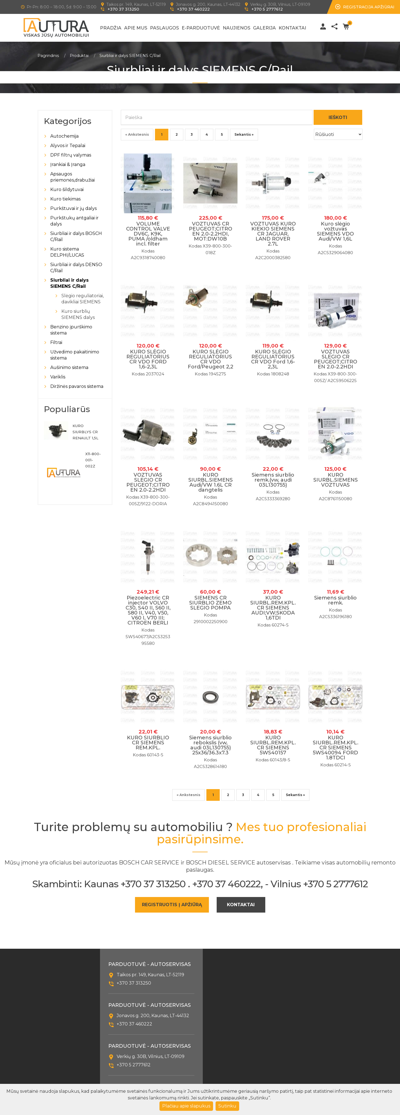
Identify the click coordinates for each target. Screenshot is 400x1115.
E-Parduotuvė (201, 28)
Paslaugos (164, 28)
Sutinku (227, 1106)
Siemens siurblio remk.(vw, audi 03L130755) (273, 480)
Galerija (264, 28)
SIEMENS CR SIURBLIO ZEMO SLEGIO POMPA (210, 603)
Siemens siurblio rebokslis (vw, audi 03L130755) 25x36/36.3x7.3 (210, 745)
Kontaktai (292, 28)
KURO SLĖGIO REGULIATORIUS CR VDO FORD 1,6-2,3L (147, 359)
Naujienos (236, 28)
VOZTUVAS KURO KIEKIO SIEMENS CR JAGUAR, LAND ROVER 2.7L (273, 234)
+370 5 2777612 (267, 9)
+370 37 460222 (193, 9)
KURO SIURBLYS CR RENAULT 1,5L (85, 431)
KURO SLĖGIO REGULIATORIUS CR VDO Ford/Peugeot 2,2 (210, 359)
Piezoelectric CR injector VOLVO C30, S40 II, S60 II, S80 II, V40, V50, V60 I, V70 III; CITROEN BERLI (148, 610)
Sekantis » (244, 134)
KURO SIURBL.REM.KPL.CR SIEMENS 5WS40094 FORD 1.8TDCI (335, 748)
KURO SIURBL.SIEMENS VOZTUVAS (335, 480)
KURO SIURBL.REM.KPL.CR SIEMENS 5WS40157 (273, 745)
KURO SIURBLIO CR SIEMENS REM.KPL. (148, 743)
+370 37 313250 (123, 9)
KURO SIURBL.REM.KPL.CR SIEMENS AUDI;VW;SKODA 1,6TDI (273, 608)
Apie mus (135, 28)
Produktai (79, 55)
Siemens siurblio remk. (335, 600)
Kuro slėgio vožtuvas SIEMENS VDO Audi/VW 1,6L (335, 231)
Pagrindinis (48, 55)
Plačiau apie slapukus (186, 1106)
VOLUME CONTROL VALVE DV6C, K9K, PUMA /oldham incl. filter (148, 234)
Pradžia (110, 28)
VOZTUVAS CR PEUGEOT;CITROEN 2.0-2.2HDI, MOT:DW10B (210, 231)
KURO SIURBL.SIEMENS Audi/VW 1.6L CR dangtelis (210, 482)
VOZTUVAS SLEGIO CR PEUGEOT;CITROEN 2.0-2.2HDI (335, 359)
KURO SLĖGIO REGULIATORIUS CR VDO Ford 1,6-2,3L (273, 359)
